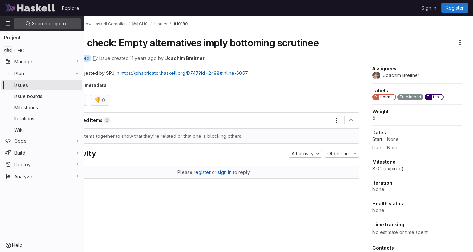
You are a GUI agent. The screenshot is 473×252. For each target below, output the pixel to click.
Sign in (429, 8)
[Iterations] (41, 118)
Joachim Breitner (209, 58)
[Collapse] (351, 120)
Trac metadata (114, 85)
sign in (237, 172)
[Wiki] (41, 129)
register (214, 172)
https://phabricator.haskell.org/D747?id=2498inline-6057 (208, 73)
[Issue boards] (41, 96)
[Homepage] (30, 8)
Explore (70, 8)
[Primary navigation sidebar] (8, 23)
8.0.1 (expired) (388, 168)
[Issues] (41, 85)
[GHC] (41, 50)
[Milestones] (41, 107)
